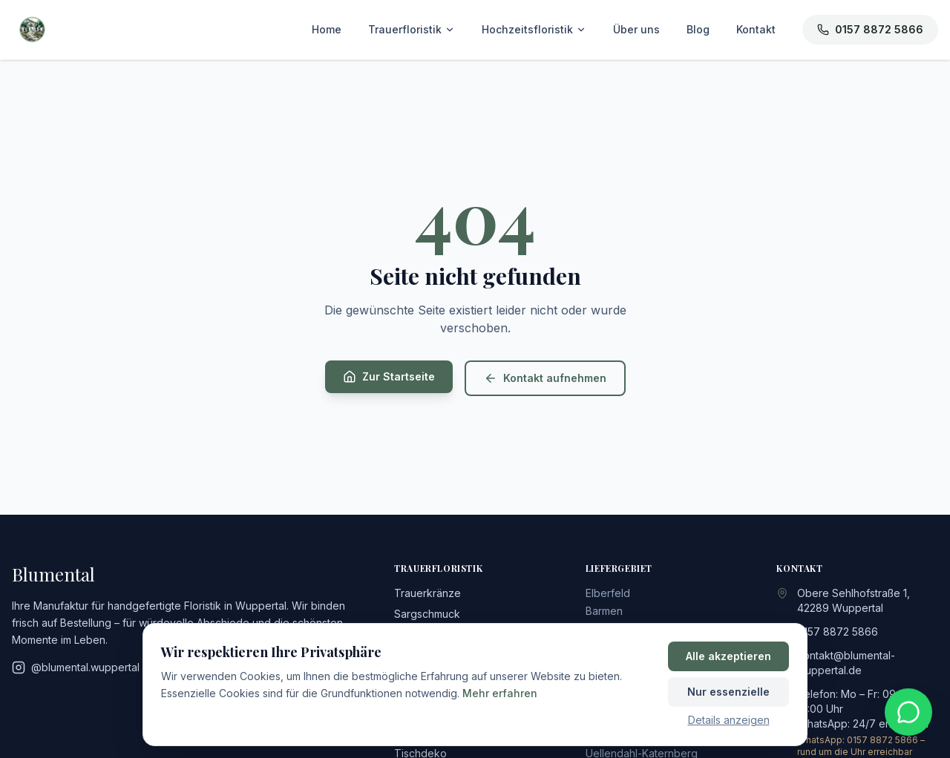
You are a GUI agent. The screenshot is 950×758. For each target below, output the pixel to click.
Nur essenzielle (728, 691)
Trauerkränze (427, 593)
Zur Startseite (389, 376)
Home (326, 29)
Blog (698, 29)
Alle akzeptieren (728, 656)
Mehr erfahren (499, 693)
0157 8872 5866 (870, 29)
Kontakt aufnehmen (545, 378)
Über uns (636, 29)
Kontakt (756, 29)
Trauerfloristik (411, 29)
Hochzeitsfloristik (534, 29)
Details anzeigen (729, 719)
